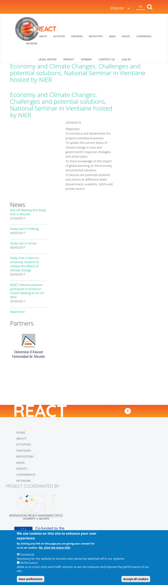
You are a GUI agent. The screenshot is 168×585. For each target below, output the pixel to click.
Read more (17, 312)
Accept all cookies (135, 579)
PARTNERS (77, 36)
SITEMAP (86, 59)
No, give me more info (54, 548)
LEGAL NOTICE (48, 59)
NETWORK (31, 43)
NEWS (112, 36)
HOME (29, 36)
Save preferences (31, 579)
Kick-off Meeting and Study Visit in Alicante (28, 212)
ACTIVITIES (59, 36)
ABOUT (43, 36)
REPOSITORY (96, 36)
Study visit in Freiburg (24, 229)
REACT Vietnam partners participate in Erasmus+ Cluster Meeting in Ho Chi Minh (27, 291)
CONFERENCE (143, 36)
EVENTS (126, 36)
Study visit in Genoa (23, 243)
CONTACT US (107, 59)
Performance (29, 563)
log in (126, 59)
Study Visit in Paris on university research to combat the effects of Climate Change (24, 264)
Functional (27, 555)
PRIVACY (68, 59)
